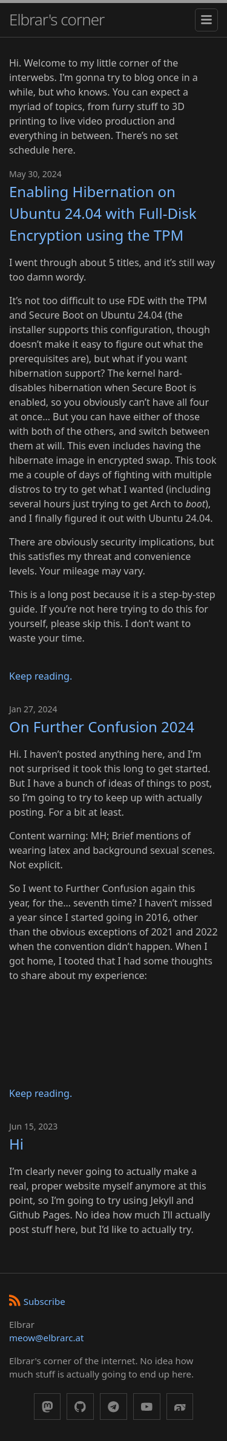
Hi (16, 1144)
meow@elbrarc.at (46, 1338)
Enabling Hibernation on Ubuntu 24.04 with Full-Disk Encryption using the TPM (103, 213)
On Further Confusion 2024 (101, 727)
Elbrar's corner (56, 19)
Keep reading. (40, 676)
